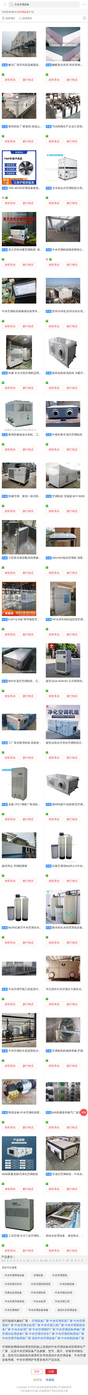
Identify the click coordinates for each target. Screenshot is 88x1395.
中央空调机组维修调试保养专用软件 (24, 311)
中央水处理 (39, 1301)
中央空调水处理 (63, 1292)
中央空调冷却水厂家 (42, 1333)
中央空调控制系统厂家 (69, 1333)
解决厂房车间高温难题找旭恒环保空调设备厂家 (37, 64)
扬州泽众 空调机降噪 (14, 866)
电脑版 (50, 1380)
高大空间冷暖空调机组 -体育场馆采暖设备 (33, 249)
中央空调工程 (62, 1301)
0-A (3, 1260)
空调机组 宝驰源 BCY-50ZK (68, 496)
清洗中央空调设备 (67, 1310)
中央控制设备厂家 (72, 1338)
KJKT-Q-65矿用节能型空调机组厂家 (29, 619)
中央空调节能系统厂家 (16, 1338)
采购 (83, 1112)
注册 (51, 1371)
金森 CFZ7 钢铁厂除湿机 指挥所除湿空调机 (34, 804)
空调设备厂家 (40, 1320)
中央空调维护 (12, 1310)
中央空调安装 (38, 1292)
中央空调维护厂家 (43, 1329)
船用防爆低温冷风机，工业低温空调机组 (33, 434)
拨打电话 (28, 79)
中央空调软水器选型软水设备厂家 (28, 1050)
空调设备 (38, 1275)
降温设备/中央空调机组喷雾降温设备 (30, 1112)
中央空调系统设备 (14, 1275)
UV (67, 1260)
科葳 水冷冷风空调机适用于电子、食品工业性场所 (38, 373)
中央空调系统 (59, 1275)
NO (46, 1260)
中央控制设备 (67, 1284)
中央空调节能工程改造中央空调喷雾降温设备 (35, 989)
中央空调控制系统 (41, 1284)
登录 (37, 1371)
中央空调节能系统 (14, 1301)
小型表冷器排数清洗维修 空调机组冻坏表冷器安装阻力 (41, 557)
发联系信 (10, 79)
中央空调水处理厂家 (27, 1325)
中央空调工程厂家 (52, 1325)
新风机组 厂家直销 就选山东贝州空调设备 (33, 126)
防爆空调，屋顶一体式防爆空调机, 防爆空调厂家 (37, 496)
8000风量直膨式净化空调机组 (20, 1174)
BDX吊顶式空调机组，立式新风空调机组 (32, 681)
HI (28, 1260)
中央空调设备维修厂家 (70, 1329)
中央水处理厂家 (22, 1329)
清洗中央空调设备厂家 (46, 1338)
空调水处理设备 (13, 1292)
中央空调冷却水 (13, 1284)
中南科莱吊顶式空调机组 (67, 434)
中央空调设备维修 (38, 1310)
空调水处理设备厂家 (15, 1333)
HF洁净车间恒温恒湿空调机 (69, 619)
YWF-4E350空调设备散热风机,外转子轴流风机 (36, 188)
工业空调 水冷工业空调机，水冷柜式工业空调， (37, 1235)
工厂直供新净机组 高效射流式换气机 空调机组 (36, 742)
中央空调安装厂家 (61, 1320)
